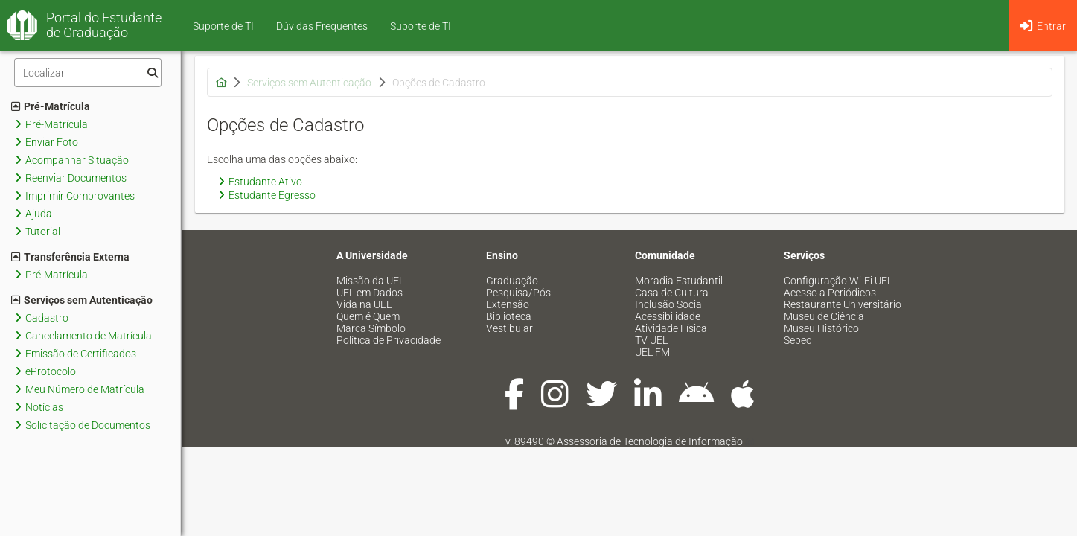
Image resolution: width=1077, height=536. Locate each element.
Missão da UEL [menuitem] (370, 281)
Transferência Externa (70, 257)
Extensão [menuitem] (507, 304)
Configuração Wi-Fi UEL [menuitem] (838, 281)
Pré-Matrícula (50, 106)
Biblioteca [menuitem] (508, 316)
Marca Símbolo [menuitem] (371, 328)
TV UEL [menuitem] (651, 340)
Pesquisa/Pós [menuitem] (518, 293)
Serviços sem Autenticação (82, 300)
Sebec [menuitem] (797, 340)
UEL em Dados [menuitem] (369, 293)
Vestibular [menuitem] (509, 328)
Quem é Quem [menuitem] (368, 316)
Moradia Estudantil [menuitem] (679, 281)
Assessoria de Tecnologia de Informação (650, 441)
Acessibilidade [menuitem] (667, 316)
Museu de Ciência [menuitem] (824, 316)
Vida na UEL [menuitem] (364, 304)
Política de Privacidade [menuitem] (388, 340)
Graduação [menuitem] (512, 281)
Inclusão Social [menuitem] (669, 304)
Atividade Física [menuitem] (671, 328)
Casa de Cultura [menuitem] (672, 293)
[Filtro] (88, 72)
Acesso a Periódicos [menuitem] (830, 293)
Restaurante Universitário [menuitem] (842, 304)
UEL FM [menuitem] (652, 352)
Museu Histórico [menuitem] (821, 328)
